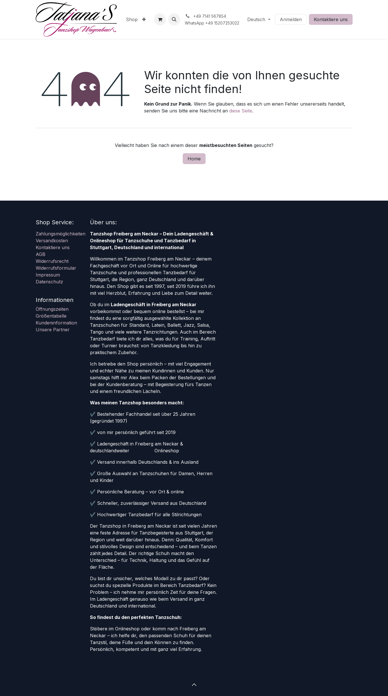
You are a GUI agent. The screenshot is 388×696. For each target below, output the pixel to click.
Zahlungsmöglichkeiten (60, 234)
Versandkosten (52, 240)
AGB (40, 254)
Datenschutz (49, 282)
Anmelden (291, 19)
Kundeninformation (56, 323)
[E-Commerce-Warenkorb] (160, 19)
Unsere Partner (53, 329)
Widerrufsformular (56, 268)
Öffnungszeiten (52, 309)
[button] (174, 19)
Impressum (48, 275)
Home (194, 159)
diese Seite (240, 111)
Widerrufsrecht (52, 261)
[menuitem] (132, 19)
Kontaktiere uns (331, 19)
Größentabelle (51, 316)
